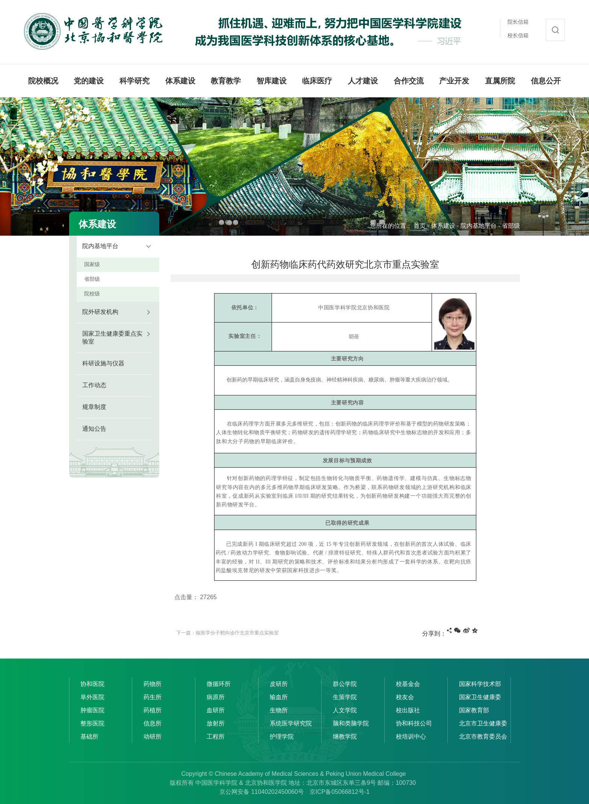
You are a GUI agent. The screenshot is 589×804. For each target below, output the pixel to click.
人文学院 (345, 710)
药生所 (152, 697)
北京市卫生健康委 (483, 723)
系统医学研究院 (291, 723)
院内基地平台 (479, 226)
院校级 (92, 294)
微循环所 (219, 684)
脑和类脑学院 (351, 723)
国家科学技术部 (480, 684)
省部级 (511, 226)
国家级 (92, 264)
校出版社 (408, 710)
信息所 (152, 723)
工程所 (216, 736)
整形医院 (92, 723)
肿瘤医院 (92, 710)
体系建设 (443, 226)
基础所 (89, 736)
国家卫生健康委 (480, 697)
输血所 (279, 697)
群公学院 (345, 684)
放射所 (216, 723)
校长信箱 (518, 35)
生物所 (279, 710)
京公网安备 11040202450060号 (261, 792)
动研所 (152, 736)
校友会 (405, 697)
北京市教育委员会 (483, 736)
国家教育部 (474, 710)
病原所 (216, 697)
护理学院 (282, 736)
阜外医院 (92, 697)
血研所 (216, 710)
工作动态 (94, 385)
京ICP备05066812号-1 (340, 792)
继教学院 (345, 736)
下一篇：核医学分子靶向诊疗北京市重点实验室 (227, 633)
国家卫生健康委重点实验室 (112, 337)
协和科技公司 (414, 723)
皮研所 (279, 684)
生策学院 (345, 697)
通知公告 (94, 428)
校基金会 (408, 684)
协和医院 (92, 684)
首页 (420, 226)
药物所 (152, 684)
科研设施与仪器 (103, 363)
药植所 (152, 710)
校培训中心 (411, 736)
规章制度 (94, 407)
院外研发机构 (100, 312)
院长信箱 (518, 22)
